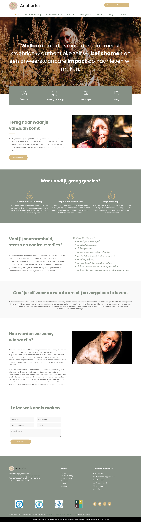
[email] (104, 504)
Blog (116, 99)
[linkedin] (109, 504)
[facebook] (95, 504)
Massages (86, 99)
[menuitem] (17, 14)
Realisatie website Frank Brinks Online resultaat (62, 514)
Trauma (24, 99)
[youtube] (99, 504)
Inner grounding (55, 99)
